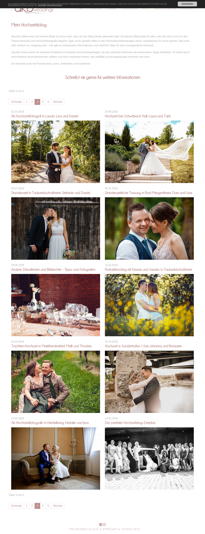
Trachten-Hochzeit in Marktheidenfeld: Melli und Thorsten (51, 346)
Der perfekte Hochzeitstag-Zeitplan (130, 423)
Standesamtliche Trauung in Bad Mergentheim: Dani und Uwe (148, 193)
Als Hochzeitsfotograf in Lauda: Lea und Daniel (44, 116)
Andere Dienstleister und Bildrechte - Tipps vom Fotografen (53, 269)
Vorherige (16, 101)
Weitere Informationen (50, 5)
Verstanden (187, 4)
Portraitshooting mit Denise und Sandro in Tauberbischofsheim (148, 269)
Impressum (110, 529)
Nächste (57, 101)
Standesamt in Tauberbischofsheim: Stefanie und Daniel (50, 193)
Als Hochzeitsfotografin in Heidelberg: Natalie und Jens (50, 423)
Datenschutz (130, 529)
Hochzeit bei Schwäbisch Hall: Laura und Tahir (138, 116)
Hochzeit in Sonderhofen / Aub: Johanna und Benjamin (143, 346)
